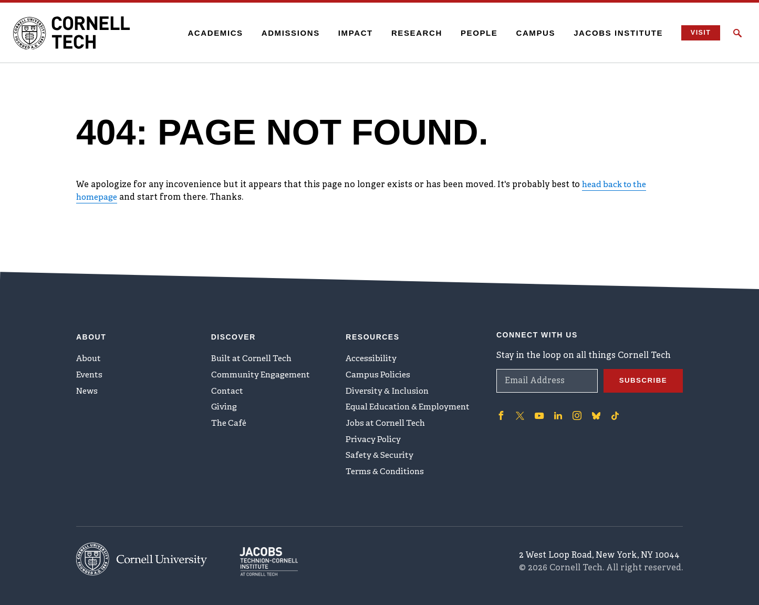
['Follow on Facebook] (500, 410)
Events (90, 372)
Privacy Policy (374, 441)
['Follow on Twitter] (519, 410)
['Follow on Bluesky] (594, 410)
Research (412, 32)
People (474, 32)
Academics (210, 32)
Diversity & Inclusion (390, 389)
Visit (698, 33)
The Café (229, 424)
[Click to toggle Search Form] (737, 33)
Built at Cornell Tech (254, 355)
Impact (351, 32)
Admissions (286, 32)
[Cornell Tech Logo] (78, 33)
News (88, 389)
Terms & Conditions (387, 476)
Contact (227, 389)
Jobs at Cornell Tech (388, 424)
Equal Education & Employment (411, 407)
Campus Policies (379, 372)
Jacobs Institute (614, 32)
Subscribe (642, 376)
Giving (225, 407)
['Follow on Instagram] (575, 410)
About (89, 355)
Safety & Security (381, 459)
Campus (531, 32)
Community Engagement (263, 372)
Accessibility (372, 355)
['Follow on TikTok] (613, 410)
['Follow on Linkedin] (556, 410)
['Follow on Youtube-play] (538, 410)
